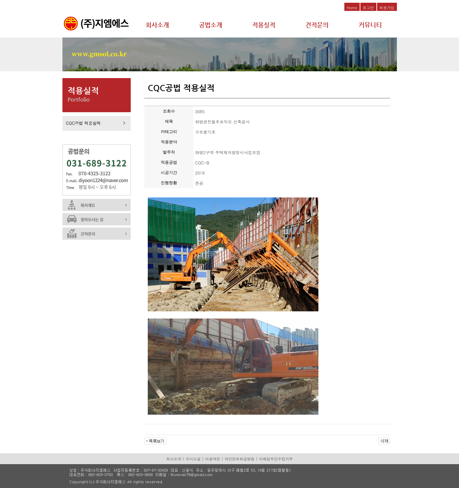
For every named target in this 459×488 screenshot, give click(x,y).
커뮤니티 (370, 24)
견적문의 (317, 24)
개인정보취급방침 (240, 458)
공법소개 (210, 24)
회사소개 (157, 24)
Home (352, 7)
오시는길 (193, 458)
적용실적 (263, 24)
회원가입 (387, 7)
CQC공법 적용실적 (83, 123)
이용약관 (212, 458)
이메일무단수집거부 (276, 458)
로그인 (368, 7)
